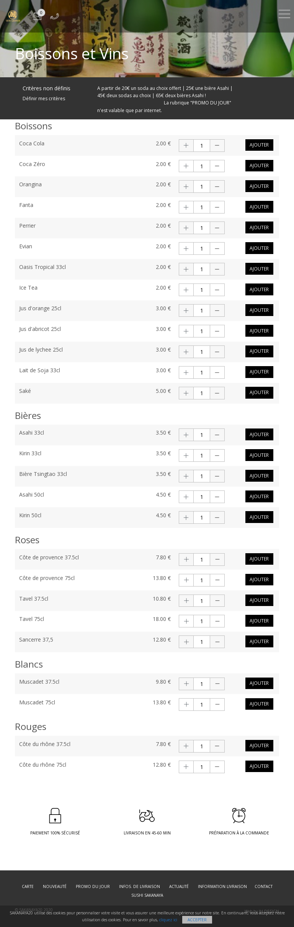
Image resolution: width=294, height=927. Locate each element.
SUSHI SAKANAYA (147, 895)
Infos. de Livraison (139, 886)
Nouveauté (55, 886)
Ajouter (259, 145)
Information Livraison (222, 886)
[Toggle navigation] (284, 13)
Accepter (197, 919)
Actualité (179, 886)
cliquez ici (168, 919)
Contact (264, 886)
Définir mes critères (44, 98)
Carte (28, 886)
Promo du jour (93, 886)
